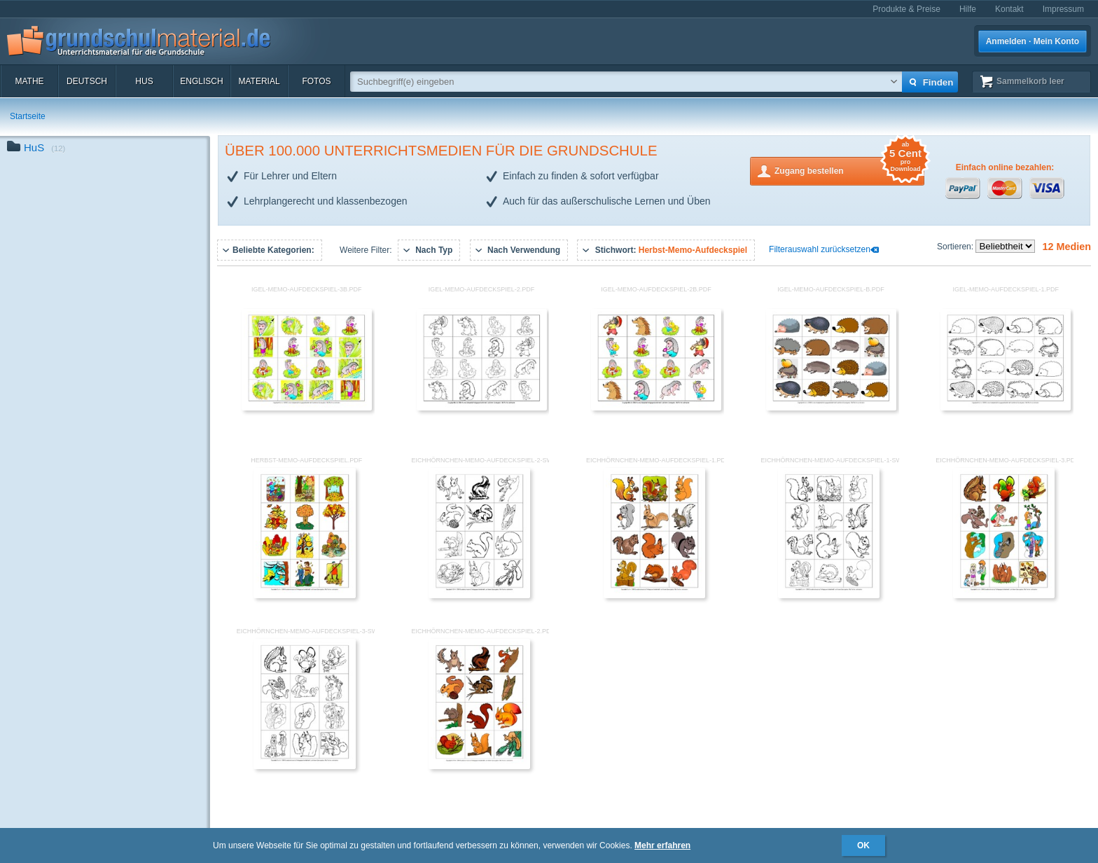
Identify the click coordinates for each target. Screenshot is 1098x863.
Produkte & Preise (906, 9)
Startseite (28, 116)
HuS (144, 81)
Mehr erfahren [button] (662, 845)
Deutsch (87, 81)
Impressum (1063, 9)
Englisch (201, 81)
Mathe (29, 81)
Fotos (316, 81)
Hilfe (967, 9)
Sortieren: (956, 246)
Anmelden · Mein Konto (1032, 41)
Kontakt (1009, 9)
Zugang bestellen (849, 170)
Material (258, 81)
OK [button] (863, 845)
